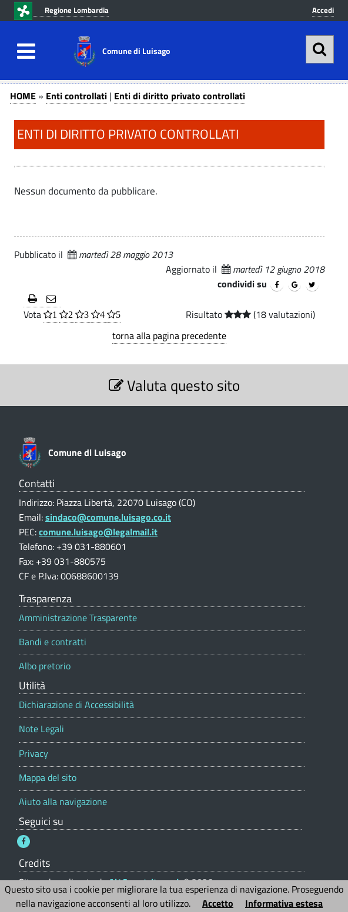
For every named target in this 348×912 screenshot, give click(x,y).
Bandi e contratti (52, 642)
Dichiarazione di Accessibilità (76, 704)
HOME (23, 96)
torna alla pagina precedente (169, 335)
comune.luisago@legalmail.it (98, 532)
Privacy (33, 753)
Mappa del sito (47, 777)
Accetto (217, 903)
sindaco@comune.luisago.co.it (108, 517)
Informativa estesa (284, 903)
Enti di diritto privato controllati (179, 96)
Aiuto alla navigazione (63, 801)
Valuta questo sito (174, 385)
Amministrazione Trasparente (78, 617)
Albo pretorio (45, 666)
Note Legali (41, 729)
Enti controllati (76, 96)
